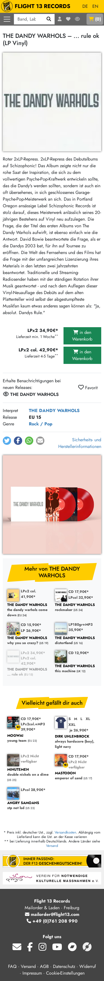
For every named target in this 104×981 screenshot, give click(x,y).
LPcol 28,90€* (33, 789)
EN (95, 6)
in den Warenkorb (82, 335)
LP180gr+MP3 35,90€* (81, 627)
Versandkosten (65, 832)
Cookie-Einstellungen (65, 973)
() (95, 19)
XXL (72, 724)
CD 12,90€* (79, 652)
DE (85, 6)
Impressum (32, 973)
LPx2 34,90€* (33, 652)
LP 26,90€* (31, 630)
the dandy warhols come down (28, 610)
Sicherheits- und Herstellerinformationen (79, 443)
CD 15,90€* (31, 624)
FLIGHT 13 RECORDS (37, 6)
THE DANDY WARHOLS (54, 410)
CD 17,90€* (79, 591)
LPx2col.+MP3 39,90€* (33, 726)
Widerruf (87, 966)
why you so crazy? (28, 640)
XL (88, 718)
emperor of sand (76, 776)
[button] (7, 441)
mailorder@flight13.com (52, 914)
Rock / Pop (40, 424)
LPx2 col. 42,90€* (28, 660)
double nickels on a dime (28, 772)
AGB (44, 966)
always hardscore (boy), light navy (76, 741)
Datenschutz (64, 966)
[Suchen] (49, 19)
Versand (52, 845)
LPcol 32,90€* (81, 597)
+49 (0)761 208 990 (52, 921)
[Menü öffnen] (7, 19)
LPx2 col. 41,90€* (28, 593)
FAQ (12, 966)
